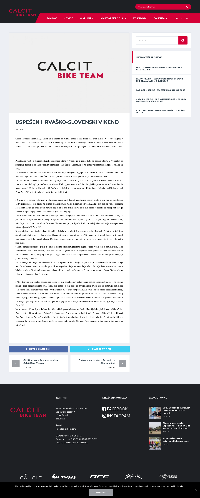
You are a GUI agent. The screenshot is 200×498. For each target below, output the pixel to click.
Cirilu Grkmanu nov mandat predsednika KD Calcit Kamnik (159, 69)
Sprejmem (100, 492)
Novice (68, 18)
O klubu (85, 18)
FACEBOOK (115, 408)
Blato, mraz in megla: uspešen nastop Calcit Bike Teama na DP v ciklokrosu (159, 80)
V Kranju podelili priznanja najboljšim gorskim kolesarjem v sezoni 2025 (161, 100)
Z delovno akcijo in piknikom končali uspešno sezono (160, 111)
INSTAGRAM (116, 415)
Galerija (159, 18)
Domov (52, 18)
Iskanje (183, 40)
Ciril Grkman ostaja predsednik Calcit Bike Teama (40, 361)
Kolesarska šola (112, 18)
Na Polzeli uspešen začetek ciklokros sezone (160, 90)
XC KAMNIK (139, 18)
